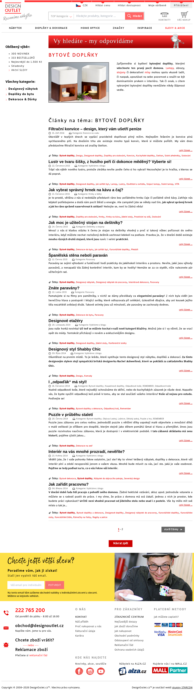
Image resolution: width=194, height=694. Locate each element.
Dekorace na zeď (84, 446)
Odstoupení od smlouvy (129, 640)
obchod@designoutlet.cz (39, 625)
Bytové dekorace (67, 478)
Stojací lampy (153, 184)
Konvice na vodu (91, 133)
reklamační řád (38, 655)
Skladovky (17, 66)
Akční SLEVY (19, 70)
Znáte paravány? (63, 288)
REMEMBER (148, 386)
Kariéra (79, 635)
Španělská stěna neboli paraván (78, 255)
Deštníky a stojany (95, 227)
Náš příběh (81, 621)
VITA (177, 184)
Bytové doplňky (66, 156)
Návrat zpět (120, 543)
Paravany (90, 259)
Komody (88, 376)
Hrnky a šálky (95, 194)
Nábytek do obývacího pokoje (108, 478)
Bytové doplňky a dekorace (89, 409)
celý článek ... (185, 150)
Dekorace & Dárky (22, 99)
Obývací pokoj (110, 419)
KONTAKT (81, 616)
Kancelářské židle (63, 517)
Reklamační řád (124, 645)
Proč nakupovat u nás (88, 626)
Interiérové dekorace (139, 282)
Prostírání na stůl (142, 217)
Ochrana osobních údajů (129, 649)
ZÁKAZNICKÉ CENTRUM (129, 616)
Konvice (130, 156)
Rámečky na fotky (82, 517)
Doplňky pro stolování (114, 156)
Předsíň (134, 249)
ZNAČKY (118, 27)
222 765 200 (30, 610)
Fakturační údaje (85, 631)
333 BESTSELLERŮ (23, 57)
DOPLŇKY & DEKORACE (51, 27)
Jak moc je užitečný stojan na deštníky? (85, 222)
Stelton (159, 156)
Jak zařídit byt (102, 184)
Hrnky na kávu (113, 217)
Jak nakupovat (123, 631)
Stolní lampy (167, 184)
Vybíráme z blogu (97, 166)
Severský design (132, 478)
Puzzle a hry (146, 419)
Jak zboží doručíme (126, 626)
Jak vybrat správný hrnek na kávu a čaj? (85, 190)
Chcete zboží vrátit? (34, 640)
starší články (173, 529)
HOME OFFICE (90, 27)
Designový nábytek (85, 282)
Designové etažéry (65, 321)
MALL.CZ (181, 663)
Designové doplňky (93, 156)
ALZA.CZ (140, 663)
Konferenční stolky (117, 343)
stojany (121, 72)
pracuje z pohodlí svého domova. (98, 492)
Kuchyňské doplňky (145, 156)
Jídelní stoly (127, 217)
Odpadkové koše (133, 386)
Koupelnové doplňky (114, 386)
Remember (125, 409)
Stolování (186, 156)
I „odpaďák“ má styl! (67, 382)
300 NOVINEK (20, 53)
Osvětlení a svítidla (135, 184)
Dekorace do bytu (84, 249)
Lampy (170, 68)
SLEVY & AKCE (175, 27)
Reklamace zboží (31, 649)
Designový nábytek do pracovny (111, 282)
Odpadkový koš (111, 409)
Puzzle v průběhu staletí (70, 414)
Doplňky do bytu (21, 94)
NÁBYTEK (15, 27)
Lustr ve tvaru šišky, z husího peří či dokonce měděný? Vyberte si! (109, 161)
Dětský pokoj (132, 419)
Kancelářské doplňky (119, 249)
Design (79, 156)
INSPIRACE (144, 27)
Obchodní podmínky (127, 635)
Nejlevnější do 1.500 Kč (26, 62)
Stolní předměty (172, 156)
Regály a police (100, 517)
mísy (147, 72)
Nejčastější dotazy (126, 621)
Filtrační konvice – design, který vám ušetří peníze (94, 129)
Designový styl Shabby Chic (74, 349)
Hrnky (101, 217)
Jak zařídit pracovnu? (68, 484)
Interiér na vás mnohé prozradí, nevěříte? (86, 451)
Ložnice (121, 419)
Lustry (122, 184)
